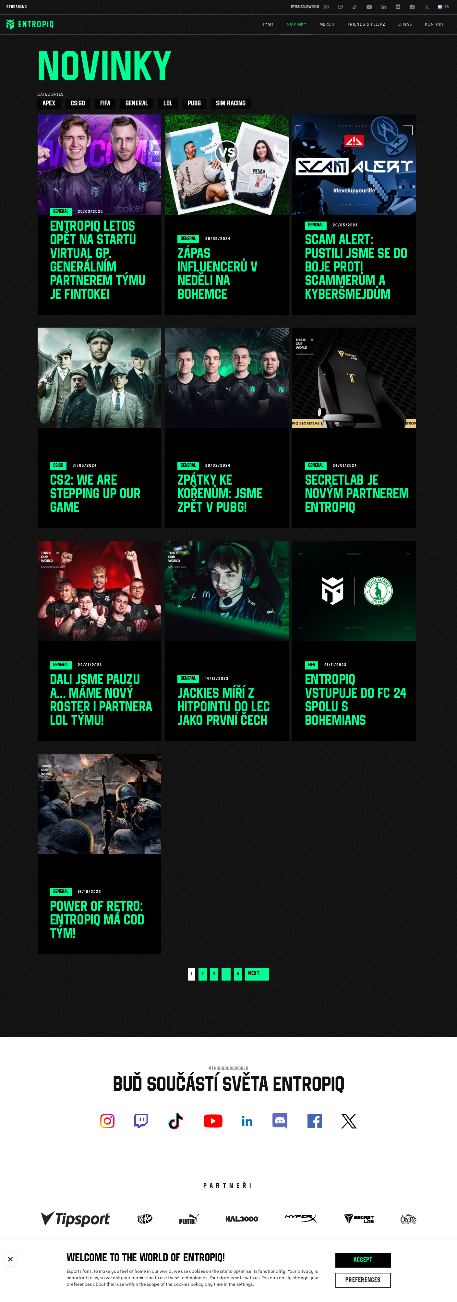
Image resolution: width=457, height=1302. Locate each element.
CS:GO (78, 104)
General (137, 104)
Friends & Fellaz (366, 24)
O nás (405, 24)
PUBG (194, 104)
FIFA (105, 104)
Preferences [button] (362, 1281)
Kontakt (434, 24)
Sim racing (231, 104)
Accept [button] (363, 1260)
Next (257, 973)
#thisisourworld (305, 7)
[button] (10, 1259)
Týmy (268, 24)
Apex (48, 104)
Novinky (297, 24)
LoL (168, 104)
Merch (327, 24)
